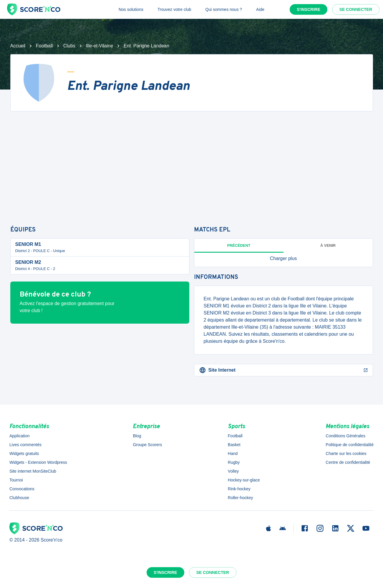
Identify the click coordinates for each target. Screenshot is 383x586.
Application (19, 435)
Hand (233, 453)
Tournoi (16, 480)
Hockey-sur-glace (244, 480)
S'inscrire (308, 9)
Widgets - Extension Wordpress (38, 462)
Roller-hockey (240, 497)
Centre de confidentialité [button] (348, 462)
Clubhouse (19, 497)
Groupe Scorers (147, 444)
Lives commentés (25, 444)
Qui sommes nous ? (223, 9)
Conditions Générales (345, 435)
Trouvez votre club (174, 9)
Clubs (69, 45)
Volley (233, 471)
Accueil (18, 45)
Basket (234, 444)
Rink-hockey (239, 488)
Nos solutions (131, 9)
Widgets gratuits (24, 453)
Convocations (21, 488)
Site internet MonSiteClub (32, 471)
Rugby (234, 462)
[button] (283, 258)
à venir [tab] (328, 245)
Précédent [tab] (239, 245)
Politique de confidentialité (350, 444)
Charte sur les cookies (346, 453)
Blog (137, 435)
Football (44, 45)
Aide (260, 9)
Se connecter (355, 9)
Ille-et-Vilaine (99, 45)
